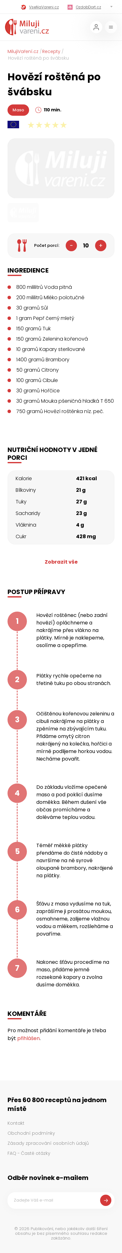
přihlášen (28, 1038)
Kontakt (16, 1123)
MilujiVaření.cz (23, 51)
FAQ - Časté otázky (29, 1153)
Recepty (51, 51)
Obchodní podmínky (31, 1133)
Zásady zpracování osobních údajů (48, 1143)
